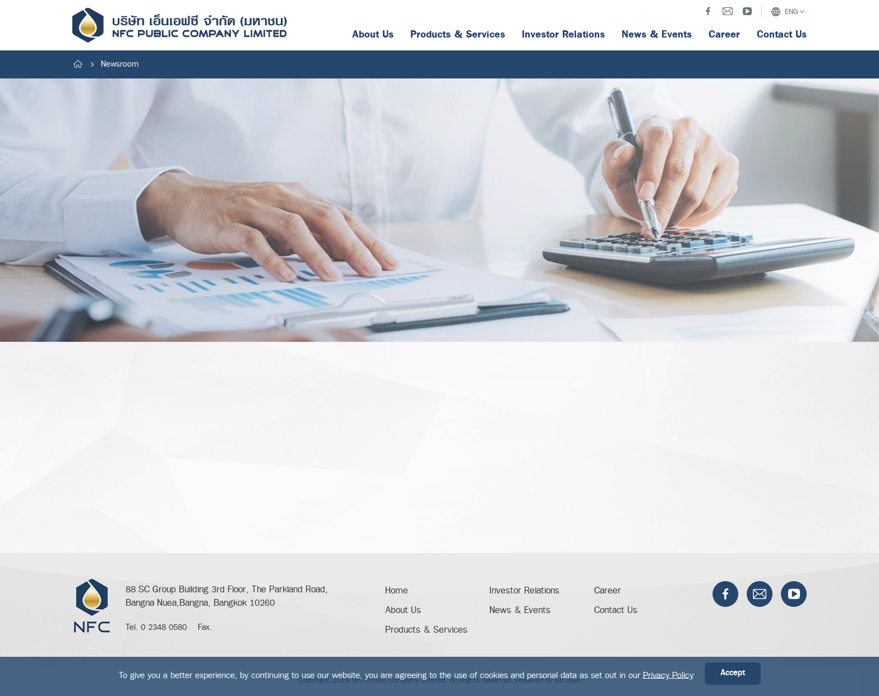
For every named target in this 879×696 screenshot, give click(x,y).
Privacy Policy (668, 675)
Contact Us (615, 610)
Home (396, 590)
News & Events (519, 610)
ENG (784, 12)
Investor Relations (524, 590)
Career (607, 590)
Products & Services (426, 630)
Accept (732, 673)
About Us (403, 610)
